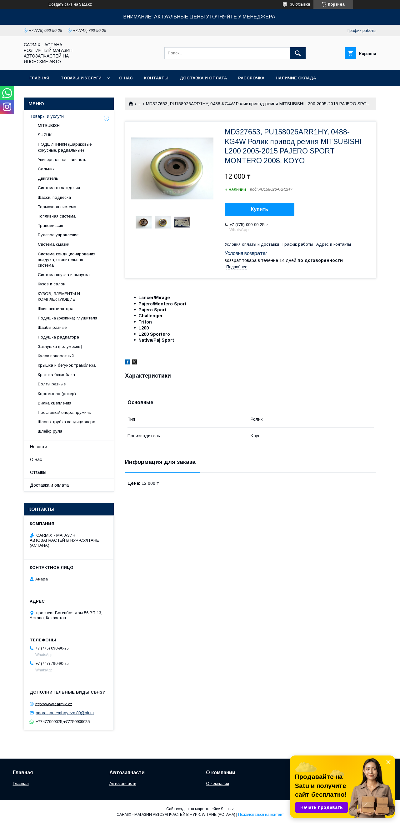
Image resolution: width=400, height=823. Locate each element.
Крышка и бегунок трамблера (67, 365)
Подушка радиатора (58, 337)
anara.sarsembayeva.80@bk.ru (65, 712)
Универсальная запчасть (62, 159)
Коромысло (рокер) (57, 393)
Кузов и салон (51, 284)
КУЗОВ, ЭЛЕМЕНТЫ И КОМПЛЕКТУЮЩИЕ (59, 296)
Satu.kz (227, 809)
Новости (38, 446)
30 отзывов (300, 4)
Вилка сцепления (54, 403)
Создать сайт (60, 4)
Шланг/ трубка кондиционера (66, 421)
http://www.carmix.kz (53, 703)
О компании (217, 783)
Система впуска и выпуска (64, 274)
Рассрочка (251, 78)
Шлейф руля (50, 431)
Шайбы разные (52, 327)
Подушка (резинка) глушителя (67, 318)
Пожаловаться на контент (261, 814)
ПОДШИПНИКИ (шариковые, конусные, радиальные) (65, 147)
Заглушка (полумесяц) (60, 346)
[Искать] (298, 53)
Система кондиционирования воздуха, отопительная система (66, 260)
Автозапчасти (122, 783)
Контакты (156, 78)
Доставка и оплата (203, 78)
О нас (126, 78)
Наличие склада (296, 78)
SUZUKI (45, 135)
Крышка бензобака (56, 374)
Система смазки (53, 244)
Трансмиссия (50, 225)
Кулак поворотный (56, 356)
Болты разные (52, 384)
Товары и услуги (81, 78)
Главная (39, 78)
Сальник (46, 169)
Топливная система (57, 216)
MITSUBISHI (49, 125)
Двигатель (48, 178)
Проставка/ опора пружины (65, 412)
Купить (259, 209)
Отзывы (38, 472)
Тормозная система (57, 206)
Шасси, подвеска (54, 197)
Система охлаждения (59, 187)
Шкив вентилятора (55, 308)
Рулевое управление (58, 235)
